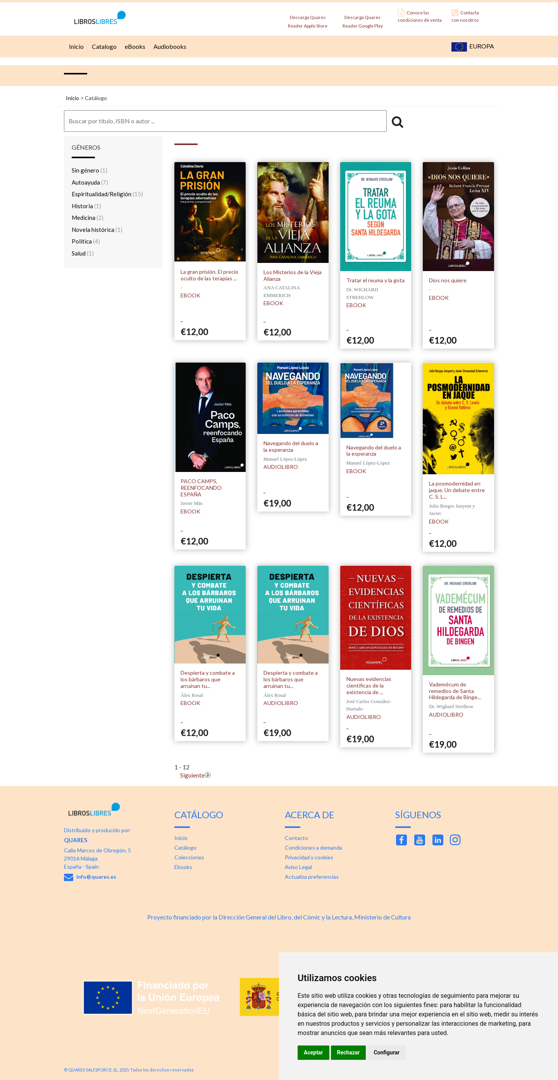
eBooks (134, 46)
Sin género (89, 170)
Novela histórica (97, 229)
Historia (86, 205)
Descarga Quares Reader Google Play (363, 19)
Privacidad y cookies (309, 857)
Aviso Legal (298, 867)
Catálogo (185, 847)
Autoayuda (90, 182)
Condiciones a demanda (313, 847)
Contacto (296, 838)
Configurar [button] (387, 1052)
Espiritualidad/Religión (107, 193)
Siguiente (192, 775)
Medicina (87, 217)
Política (86, 241)
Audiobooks (169, 46)
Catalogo (103, 46)
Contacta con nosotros (465, 16)
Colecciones (189, 857)
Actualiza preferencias (312, 876)
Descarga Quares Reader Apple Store (307, 19)
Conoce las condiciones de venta (420, 16)
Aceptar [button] (313, 1052)
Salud (83, 253)
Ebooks (183, 867)
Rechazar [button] (348, 1052)
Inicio (75, 46)
